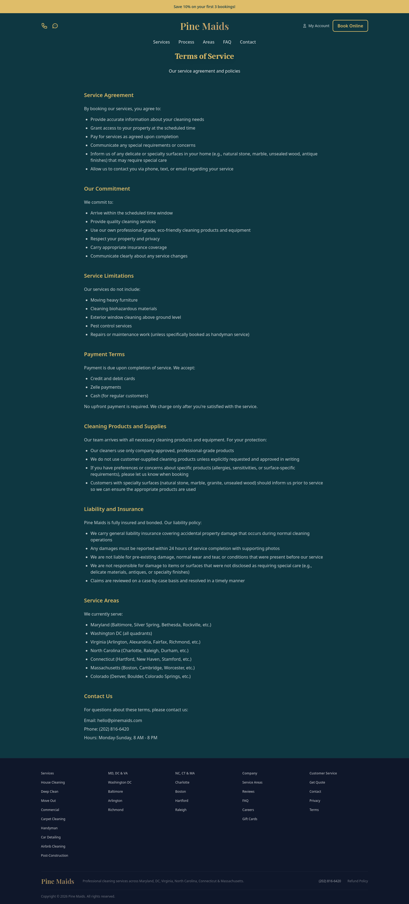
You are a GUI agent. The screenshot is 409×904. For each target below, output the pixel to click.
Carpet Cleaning (53, 819)
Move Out (48, 800)
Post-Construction (54, 855)
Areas (208, 42)
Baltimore (115, 791)
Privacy (315, 800)
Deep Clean (49, 791)
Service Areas (252, 782)
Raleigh (181, 809)
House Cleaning (53, 782)
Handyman (49, 828)
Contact (248, 42)
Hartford (181, 800)
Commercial (50, 809)
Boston (180, 791)
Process (186, 42)
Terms (314, 809)
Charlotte (182, 782)
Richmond (115, 809)
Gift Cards (249, 819)
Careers (248, 809)
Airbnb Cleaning (53, 846)
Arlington (115, 800)
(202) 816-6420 (330, 881)
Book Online (350, 26)
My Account (316, 25)
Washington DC (119, 782)
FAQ (227, 42)
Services (161, 42)
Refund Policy (357, 881)
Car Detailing (51, 837)
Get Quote (317, 782)
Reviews (248, 791)
